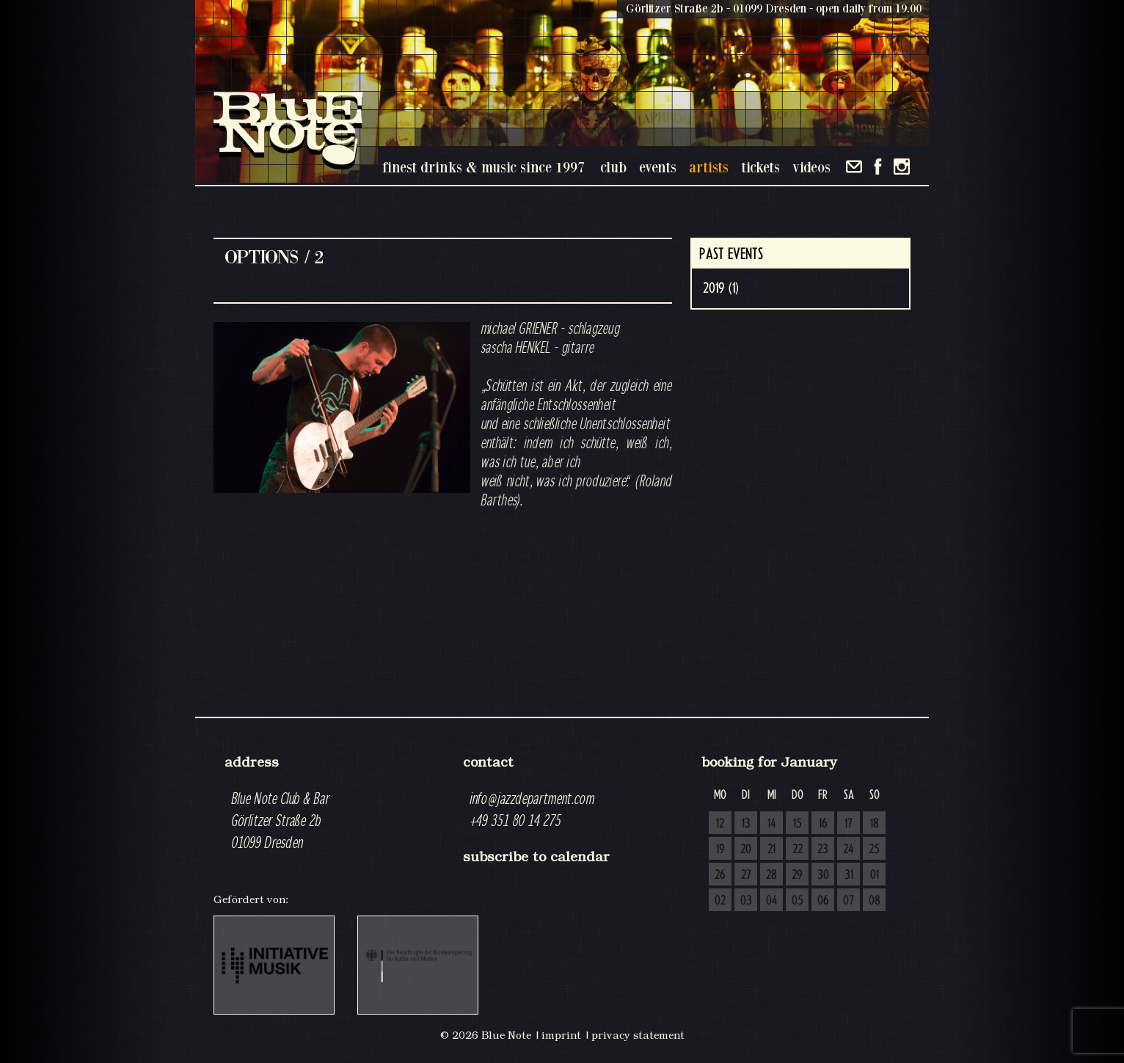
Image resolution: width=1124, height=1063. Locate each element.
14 (771, 823)
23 (822, 849)
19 (720, 849)
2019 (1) (721, 288)
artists (709, 166)
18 (874, 823)
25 (874, 849)
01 (874, 875)
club (613, 166)
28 (771, 875)
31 (848, 875)
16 (823, 823)
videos (811, 166)
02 (720, 900)
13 (746, 823)
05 (797, 900)
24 (848, 849)
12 (720, 823)
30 (823, 875)
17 (848, 823)
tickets (760, 166)
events (657, 166)
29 (797, 875)
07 (848, 900)
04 (772, 900)
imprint (561, 1035)
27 (746, 875)
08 (874, 900)
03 (746, 900)
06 (823, 900)
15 (797, 823)
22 (797, 849)
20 (745, 849)
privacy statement (638, 1035)
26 (720, 875)
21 (771, 849)
